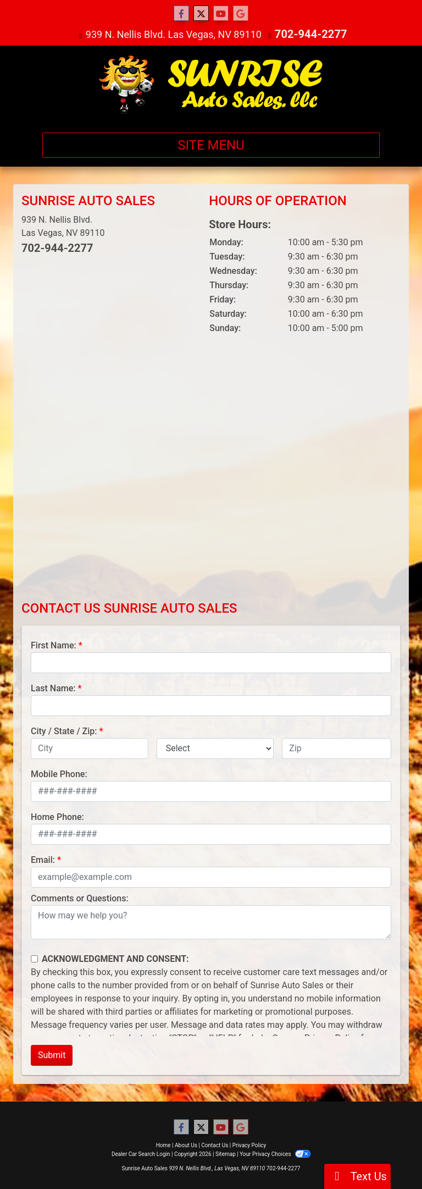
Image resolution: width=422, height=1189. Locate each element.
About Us (186, 1145)
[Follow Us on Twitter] (201, 13)
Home (163, 1145)
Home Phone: (57, 816)
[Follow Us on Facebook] (181, 13)
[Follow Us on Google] (240, 13)
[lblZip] (336, 747)
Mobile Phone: (59, 773)
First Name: (53, 645)
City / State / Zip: (64, 730)
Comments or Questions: (80, 898)
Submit (51, 1054)
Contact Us (214, 1145)
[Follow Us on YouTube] (221, 13)
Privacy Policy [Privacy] (249, 1145)
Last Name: (53, 687)
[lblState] (215, 747)
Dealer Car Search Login (141, 1154)
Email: (43, 859)
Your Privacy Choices (275, 1154)
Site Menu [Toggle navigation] (211, 144)
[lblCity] (89, 747)
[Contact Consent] (34, 958)
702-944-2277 (311, 34)
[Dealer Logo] (211, 84)
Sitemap (225, 1154)
